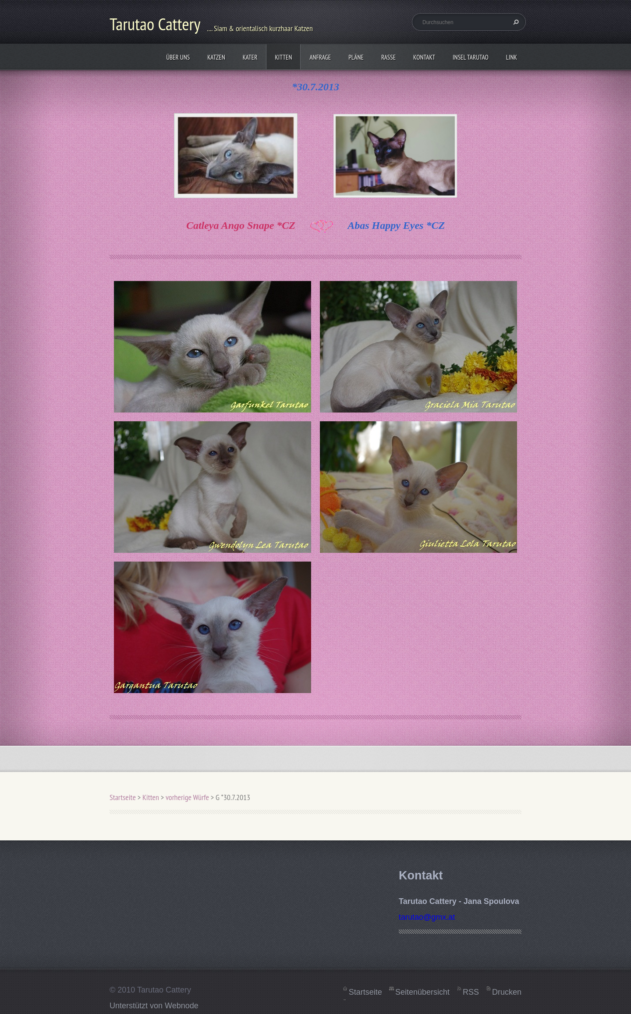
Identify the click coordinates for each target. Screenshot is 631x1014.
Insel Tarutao (471, 57)
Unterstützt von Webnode (154, 1005)
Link (511, 57)
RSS (471, 992)
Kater (250, 57)
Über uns (178, 57)
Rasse (388, 57)
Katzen (216, 57)
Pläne (356, 57)
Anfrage (320, 57)
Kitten (283, 57)
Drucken (506, 992)
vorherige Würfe (187, 797)
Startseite (123, 797)
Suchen (514, 21)
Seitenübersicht (422, 992)
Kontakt (424, 57)
